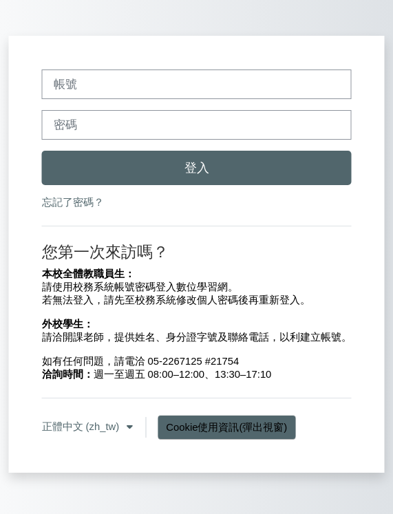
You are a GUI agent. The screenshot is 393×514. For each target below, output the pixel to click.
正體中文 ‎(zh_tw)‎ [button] (82, 426)
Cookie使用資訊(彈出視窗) (226, 427)
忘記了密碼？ (73, 202)
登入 (196, 168)
